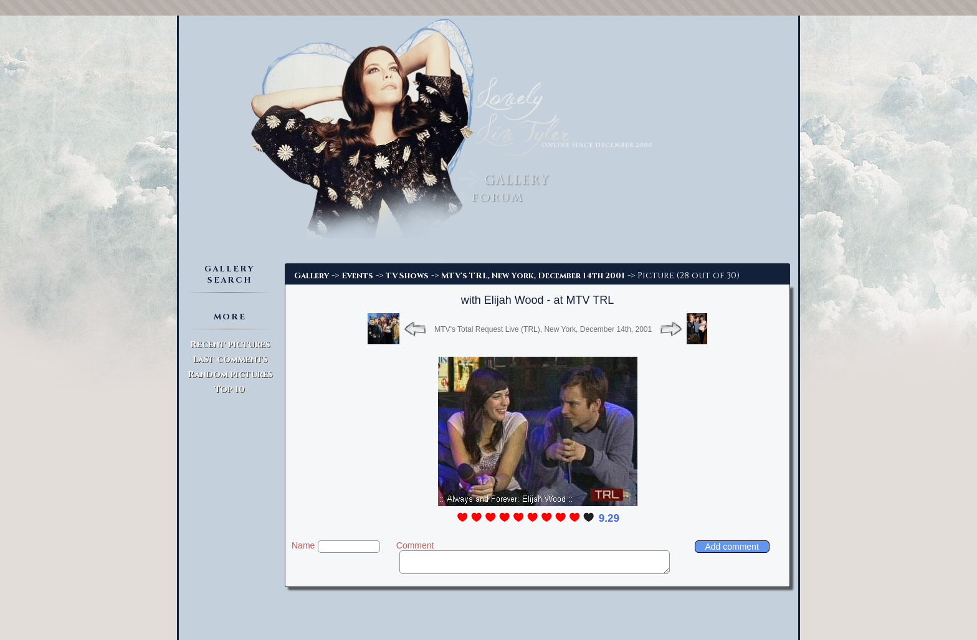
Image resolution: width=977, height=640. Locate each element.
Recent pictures (230, 345)
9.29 (609, 518)
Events (357, 275)
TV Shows (407, 275)
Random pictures (230, 374)
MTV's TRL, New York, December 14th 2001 (533, 275)
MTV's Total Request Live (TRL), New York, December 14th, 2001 (543, 329)
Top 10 (229, 389)
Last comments (230, 359)
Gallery (311, 275)
